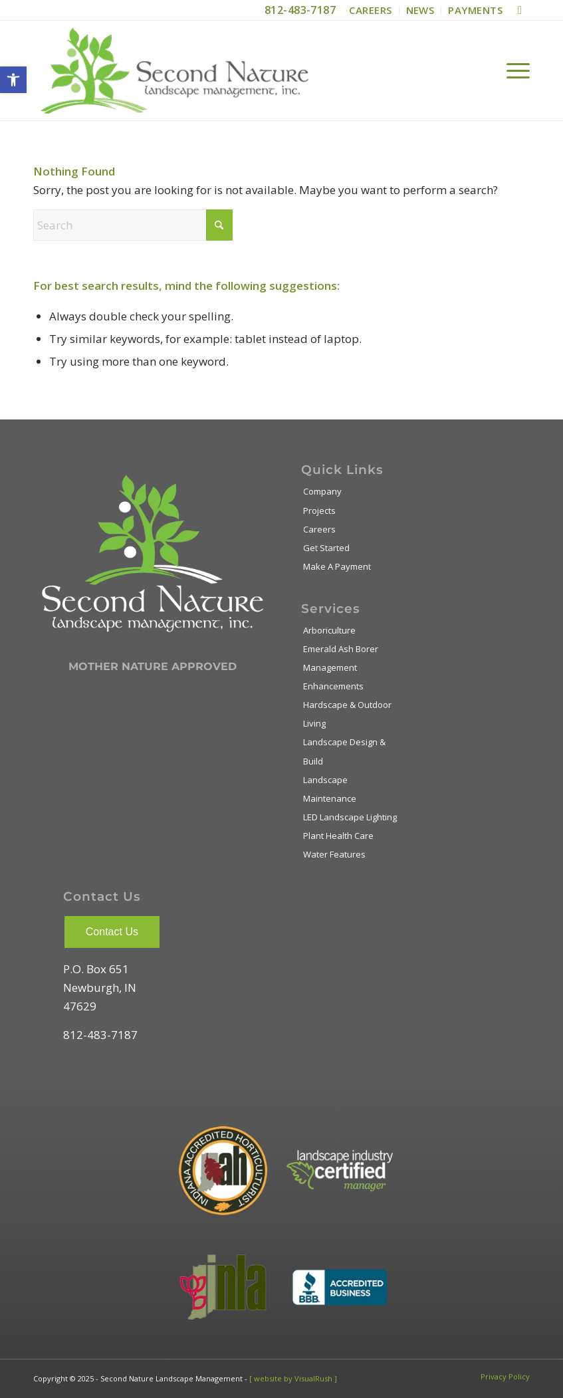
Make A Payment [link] (337, 566)
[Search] (133, 225)
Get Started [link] (326, 548)
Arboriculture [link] (329, 630)
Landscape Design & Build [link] (344, 751)
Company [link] (322, 491)
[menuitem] (370, 11)
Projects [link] (319, 511)
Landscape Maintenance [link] (329, 789)
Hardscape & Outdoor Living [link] (347, 714)
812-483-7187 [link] (300, 10)
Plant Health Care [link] (338, 836)
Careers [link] (319, 529)
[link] (13, 79)
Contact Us (112, 931)
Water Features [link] (334, 854)
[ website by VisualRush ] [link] (293, 1378)
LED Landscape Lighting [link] (350, 817)
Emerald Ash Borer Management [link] (340, 658)
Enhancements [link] (333, 686)
